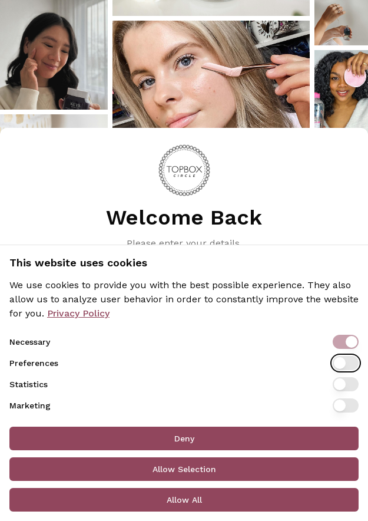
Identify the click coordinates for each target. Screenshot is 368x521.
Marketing (30, 405)
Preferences (33, 363)
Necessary (29, 342)
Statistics (28, 384)
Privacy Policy (78, 313)
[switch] (346, 342)
